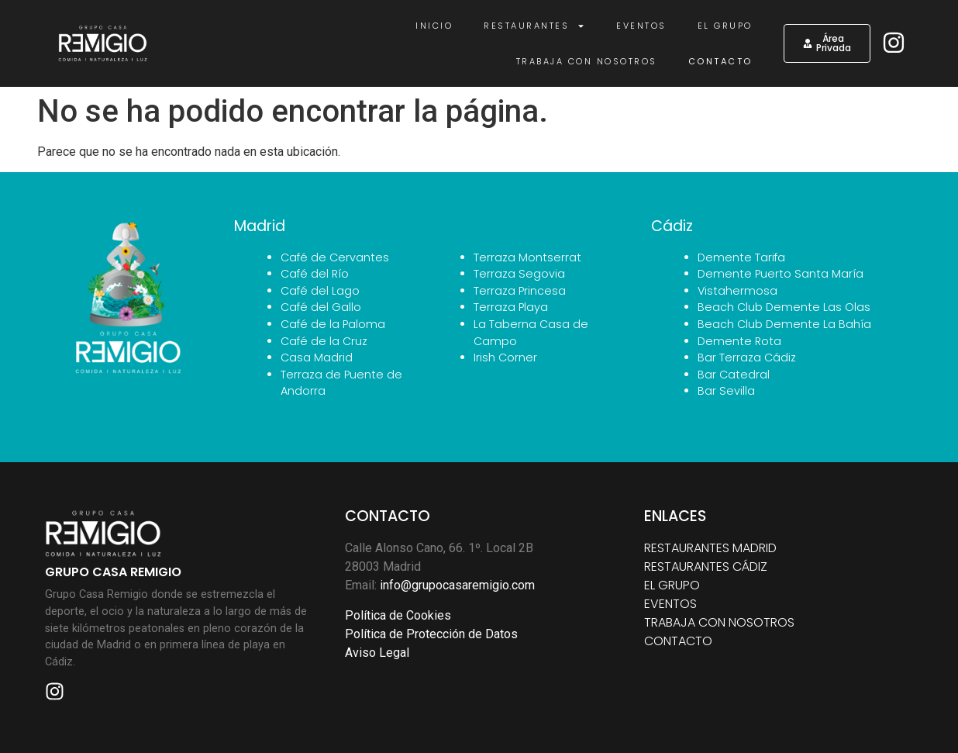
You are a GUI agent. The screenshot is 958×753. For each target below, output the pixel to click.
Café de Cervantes (335, 257)
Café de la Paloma (333, 324)
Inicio (434, 25)
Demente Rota (739, 341)
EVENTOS (670, 604)
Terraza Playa (511, 307)
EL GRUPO (672, 585)
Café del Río (315, 274)
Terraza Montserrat (527, 257)
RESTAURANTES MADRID (710, 548)
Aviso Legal (377, 652)
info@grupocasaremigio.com (457, 585)
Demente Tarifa (741, 257)
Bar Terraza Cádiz (747, 357)
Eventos (641, 25)
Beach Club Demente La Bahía (784, 324)
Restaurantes (534, 26)
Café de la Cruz (324, 341)
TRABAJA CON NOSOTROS (719, 622)
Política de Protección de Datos (431, 634)
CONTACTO (678, 641)
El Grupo (725, 25)
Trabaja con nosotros (586, 61)
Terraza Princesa (520, 291)
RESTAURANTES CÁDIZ (705, 566)
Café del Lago (320, 291)
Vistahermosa (737, 291)
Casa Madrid (317, 357)
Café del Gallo (321, 307)
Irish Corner (505, 357)
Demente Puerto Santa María (780, 274)
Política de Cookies (398, 615)
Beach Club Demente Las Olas (784, 307)
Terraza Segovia (519, 274)
